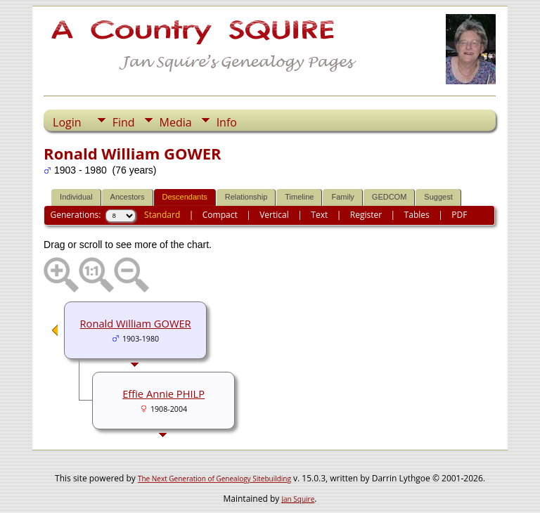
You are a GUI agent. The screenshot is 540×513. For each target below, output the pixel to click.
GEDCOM (389, 197)
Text (319, 215)
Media (176, 122)
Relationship (246, 197)
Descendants (184, 197)
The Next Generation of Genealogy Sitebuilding (214, 478)
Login (67, 122)
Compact (220, 215)
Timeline (299, 197)
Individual (76, 197)
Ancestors (127, 197)
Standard (162, 215)
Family (342, 197)
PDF (459, 215)
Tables (417, 215)
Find (123, 122)
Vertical (274, 215)
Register (366, 215)
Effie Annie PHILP (163, 394)
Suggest (438, 197)
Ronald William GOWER (135, 323)
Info (227, 122)
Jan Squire (297, 499)
